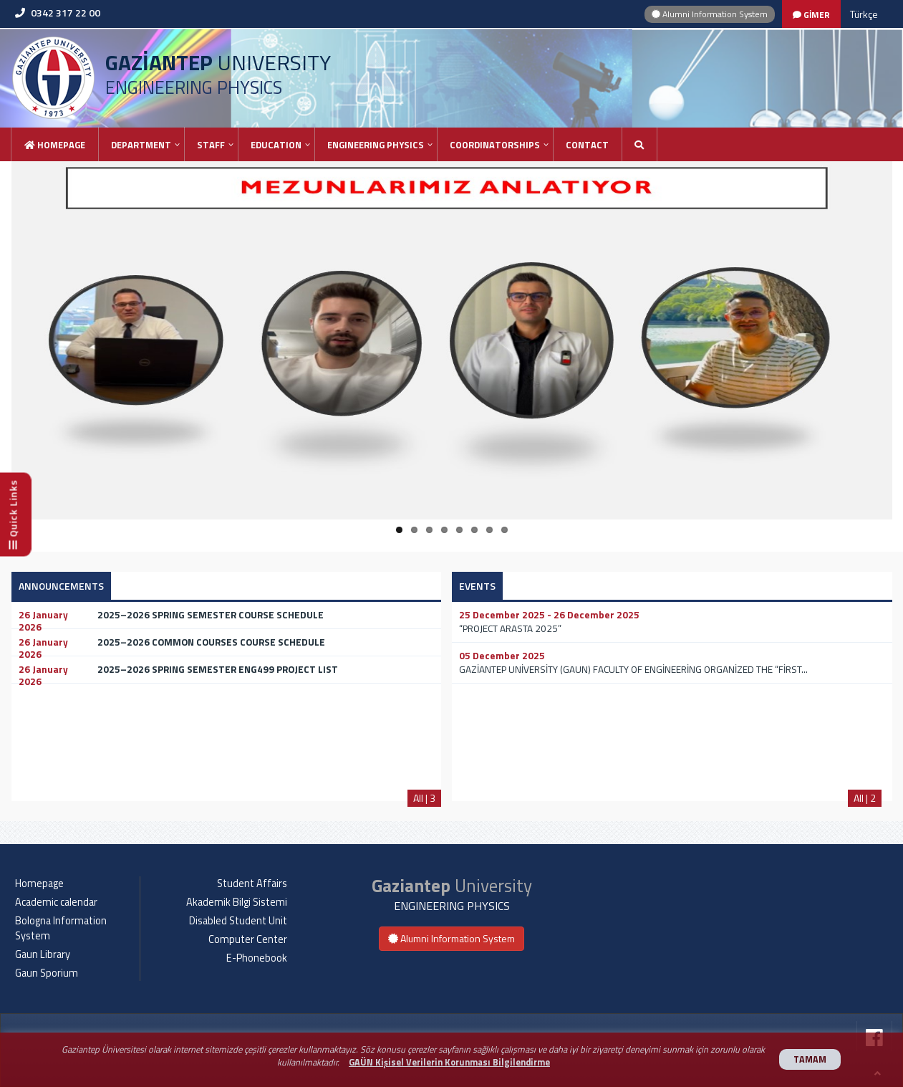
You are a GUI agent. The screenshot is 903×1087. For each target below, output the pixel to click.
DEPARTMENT (141, 145)
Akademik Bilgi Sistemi (236, 902)
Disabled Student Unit (238, 921)
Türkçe (864, 13)
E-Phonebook (256, 958)
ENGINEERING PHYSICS (375, 145)
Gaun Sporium (46, 973)
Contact (587, 145)
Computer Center (247, 939)
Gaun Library (42, 954)
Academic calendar (56, 902)
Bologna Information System (61, 928)
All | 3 (424, 797)
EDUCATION (276, 145)
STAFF (211, 145)
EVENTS (477, 585)
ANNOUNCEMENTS (61, 585)
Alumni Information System (710, 14)
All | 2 (865, 797)
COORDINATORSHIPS (495, 145)
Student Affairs (252, 883)
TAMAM (809, 1059)
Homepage (54, 145)
